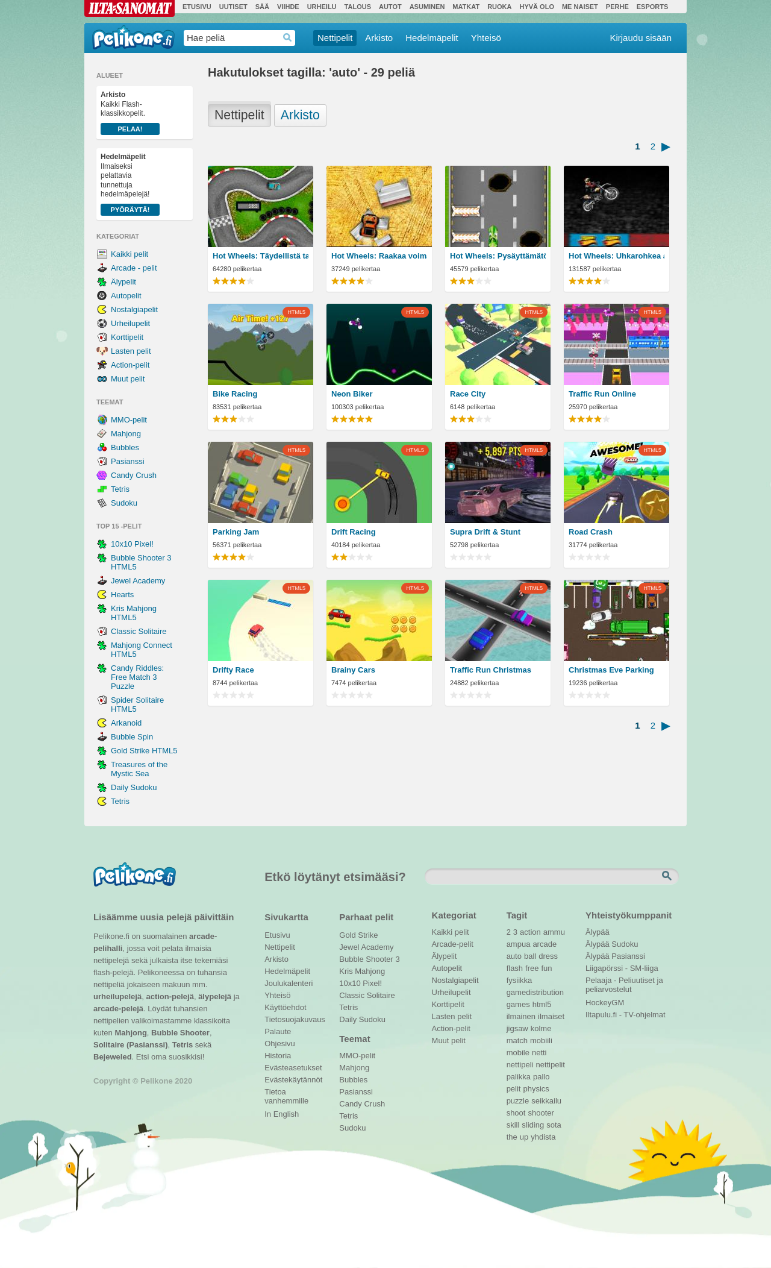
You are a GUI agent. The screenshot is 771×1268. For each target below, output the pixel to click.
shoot (516, 1112)
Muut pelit (128, 378)
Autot (390, 6)
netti (539, 1052)
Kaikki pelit (129, 254)
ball (530, 956)
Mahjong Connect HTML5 (141, 650)
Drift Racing (353, 531)
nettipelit (549, 1064)
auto (514, 956)
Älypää (597, 932)
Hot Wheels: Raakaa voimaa (379, 255)
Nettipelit (334, 38)
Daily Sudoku (134, 787)
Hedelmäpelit (431, 38)
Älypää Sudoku (611, 944)
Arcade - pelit (134, 267)
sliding (533, 1124)
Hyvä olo (536, 6)
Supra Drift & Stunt (485, 531)
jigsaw (517, 1028)
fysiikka (519, 980)
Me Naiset (580, 6)
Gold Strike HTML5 (144, 750)
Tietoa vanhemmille (286, 1093)
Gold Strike (358, 935)
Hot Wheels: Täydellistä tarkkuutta (260, 255)
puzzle (518, 1100)
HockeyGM (604, 1002)
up (524, 1136)
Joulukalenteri (288, 983)
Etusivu (197, 6)
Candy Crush (134, 475)
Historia (277, 1055)
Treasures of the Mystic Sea (139, 769)
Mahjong (126, 433)
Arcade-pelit (452, 944)
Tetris (120, 489)
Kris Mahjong (362, 971)
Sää (262, 6)
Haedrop (287, 37)
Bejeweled (112, 1056)
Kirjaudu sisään (641, 38)
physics (536, 1088)
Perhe (617, 6)
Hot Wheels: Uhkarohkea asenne (616, 255)
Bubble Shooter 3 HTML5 (141, 562)
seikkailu (546, 1100)
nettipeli (520, 1064)
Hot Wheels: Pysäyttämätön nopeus (498, 255)
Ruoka (499, 6)
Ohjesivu (279, 1043)
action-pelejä (169, 996)
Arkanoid (126, 722)
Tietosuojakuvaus (293, 1019)
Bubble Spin (132, 736)
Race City (467, 393)
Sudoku (124, 502)
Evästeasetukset (293, 1067)
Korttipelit (127, 337)
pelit (514, 1088)
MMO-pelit (129, 419)
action (530, 932)
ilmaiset (551, 1016)
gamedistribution (535, 992)
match (517, 1040)
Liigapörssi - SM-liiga (621, 968)
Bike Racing (235, 393)
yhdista (543, 1136)
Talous (358, 6)
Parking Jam (236, 531)
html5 (542, 1004)
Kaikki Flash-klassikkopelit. (130, 112)
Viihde (288, 6)
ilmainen (521, 1016)
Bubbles (125, 447)
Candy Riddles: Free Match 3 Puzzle (137, 677)
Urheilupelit (130, 323)
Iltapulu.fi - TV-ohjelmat (625, 1014)
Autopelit (126, 295)
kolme (541, 1028)
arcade (544, 944)
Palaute (277, 1031)
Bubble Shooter (180, 1032)
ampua (519, 944)
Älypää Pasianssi (615, 956)
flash (515, 968)
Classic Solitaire (138, 631)
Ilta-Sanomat (129, 8)
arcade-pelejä (118, 1008)
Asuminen (427, 6)
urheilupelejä (117, 996)
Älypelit (123, 281)
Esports (653, 6)
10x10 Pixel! (132, 543)
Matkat (465, 6)
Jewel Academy (138, 580)
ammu (554, 932)
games (518, 1004)
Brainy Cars (353, 669)
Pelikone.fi (133, 37)
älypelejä (214, 996)
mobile (518, 1052)
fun (547, 968)
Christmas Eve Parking (611, 669)
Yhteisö (486, 38)
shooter (541, 1112)
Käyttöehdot (285, 1007)
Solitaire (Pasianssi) (130, 1044)
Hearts (122, 594)
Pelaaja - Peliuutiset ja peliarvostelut (624, 982)
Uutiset (233, 6)
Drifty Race (233, 669)
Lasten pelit (131, 351)
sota (553, 1124)
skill (513, 1124)
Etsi (668, 876)
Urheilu (322, 6)
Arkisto (379, 38)
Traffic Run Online (602, 393)
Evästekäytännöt (293, 1079)
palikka (519, 1076)
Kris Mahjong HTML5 (134, 613)
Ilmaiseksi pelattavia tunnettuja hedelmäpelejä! (130, 184)
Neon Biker (352, 393)
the (512, 1136)
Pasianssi (128, 461)
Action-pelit (130, 364)
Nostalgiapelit (134, 309)
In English (281, 1114)
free (531, 968)
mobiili (541, 1040)
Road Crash (591, 531)
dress (548, 956)
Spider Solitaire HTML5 (137, 704)
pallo (541, 1076)
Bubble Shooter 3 (369, 959)
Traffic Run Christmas (490, 669)
